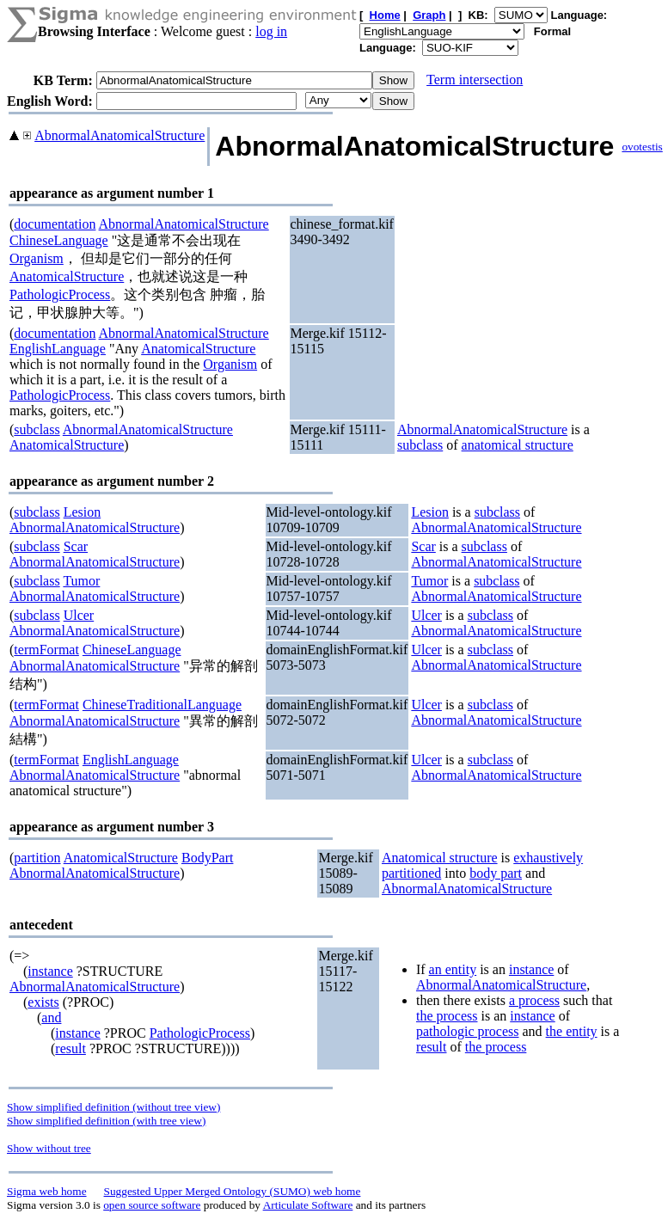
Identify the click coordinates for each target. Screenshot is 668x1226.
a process (534, 1000)
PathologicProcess (59, 294)
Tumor (81, 580)
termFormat (46, 649)
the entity (572, 1031)
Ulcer (79, 615)
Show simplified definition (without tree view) (113, 1106)
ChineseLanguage (58, 240)
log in (271, 31)
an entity (453, 969)
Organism (36, 258)
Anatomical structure (440, 857)
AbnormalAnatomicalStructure (119, 135)
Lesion (82, 512)
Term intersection (474, 79)
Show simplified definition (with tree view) (106, 1120)
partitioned (411, 873)
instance (50, 971)
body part (495, 873)
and (51, 1017)
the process (447, 1015)
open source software (151, 1204)
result (70, 1048)
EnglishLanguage (57, 348)
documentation (54, 224)
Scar (76, 546)
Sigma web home (47, 1191)
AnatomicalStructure (66, 276)
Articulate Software (308, 1204)
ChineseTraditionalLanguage (162, 704)
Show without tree (49, 1148)
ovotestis (642, 146)
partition (37, 857)
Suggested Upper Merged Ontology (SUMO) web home (232, 1191)
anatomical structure (517, 445)
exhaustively (548, 857)
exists (43, 1002)
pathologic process (467, 1031)
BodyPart (207, 857)
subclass (36, 429)
